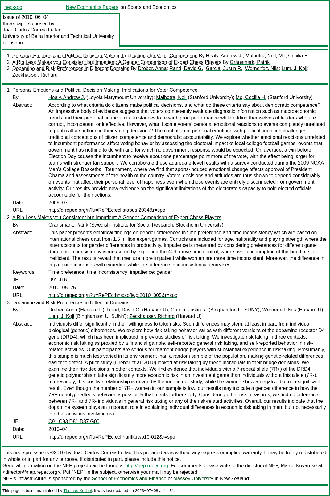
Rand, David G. (186, 68)
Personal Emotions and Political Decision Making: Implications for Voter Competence (104, 55)
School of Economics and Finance (129, 478)
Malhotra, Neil (260, 55)
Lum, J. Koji (294, 68)
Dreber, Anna (152, 68)
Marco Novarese (299, 465)
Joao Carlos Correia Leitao (32, 29)
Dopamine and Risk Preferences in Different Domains (70, 68)
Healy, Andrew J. (224, 55)
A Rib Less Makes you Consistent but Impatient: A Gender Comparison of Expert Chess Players (116, 62)
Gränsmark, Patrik (250, 62)
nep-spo (13, 7)
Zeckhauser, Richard (35, 74)
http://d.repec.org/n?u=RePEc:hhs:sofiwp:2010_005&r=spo (112, 295)
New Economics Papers (92, 7)
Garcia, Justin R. (224, 68)
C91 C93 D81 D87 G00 (73, 421)
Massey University (193, 478)
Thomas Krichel (77, 490)
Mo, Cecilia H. (293, 55)
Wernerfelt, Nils (262, 68)
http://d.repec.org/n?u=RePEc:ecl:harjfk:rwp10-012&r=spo (111, 437)
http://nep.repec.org (146, 465)
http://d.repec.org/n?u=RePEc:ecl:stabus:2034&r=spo (106, 210)
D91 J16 (57, 279)
